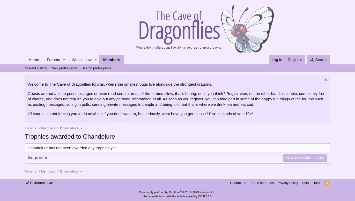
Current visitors (36, 68)
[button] (64, 59)
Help (305, 183)
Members (111, 59)
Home (34, 59)
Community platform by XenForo (177, 192)
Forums (53, 59)
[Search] (318, 59)
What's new (82, 59)
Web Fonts (173, 196)
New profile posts (64, 68)
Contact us (238, 183)
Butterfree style (39, 183)
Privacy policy (288, 183)
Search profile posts (96, 68)
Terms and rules (262, 183)
